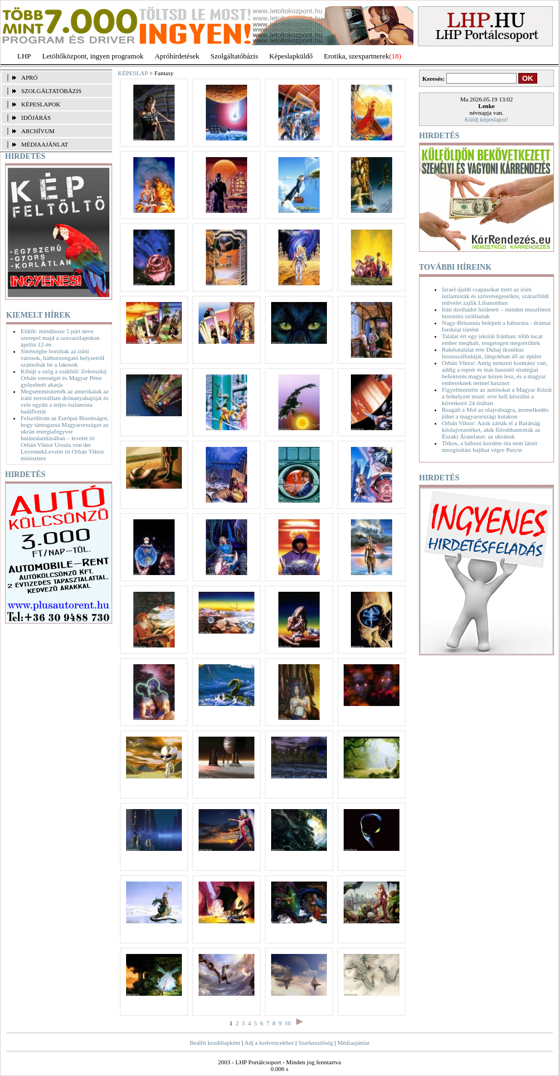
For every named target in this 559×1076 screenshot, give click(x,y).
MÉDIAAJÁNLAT (44, 144)
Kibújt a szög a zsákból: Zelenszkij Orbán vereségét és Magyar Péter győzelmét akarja (64, 378)
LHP (24, 56)
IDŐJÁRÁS (36, 117)
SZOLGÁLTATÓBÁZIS (51, 90)
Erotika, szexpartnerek (356, 56)
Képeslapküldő (291, 56)
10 (288, 1023)
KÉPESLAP (133, 73)
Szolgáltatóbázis (234, 56)
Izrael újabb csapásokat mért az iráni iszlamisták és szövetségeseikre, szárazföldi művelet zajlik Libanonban (495, 296)
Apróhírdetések (177, 56)
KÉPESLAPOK (40, 104)
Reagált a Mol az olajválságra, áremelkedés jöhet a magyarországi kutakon (495, 413)
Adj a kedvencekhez (269, 1042)
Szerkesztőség (315, 1042)
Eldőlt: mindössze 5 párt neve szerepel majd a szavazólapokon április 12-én (60, 338)
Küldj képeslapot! (487, 119)
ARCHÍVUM (38, 131)
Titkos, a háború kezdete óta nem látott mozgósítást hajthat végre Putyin (489, 446)
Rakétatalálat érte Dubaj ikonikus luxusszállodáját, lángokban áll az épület (491, 352)
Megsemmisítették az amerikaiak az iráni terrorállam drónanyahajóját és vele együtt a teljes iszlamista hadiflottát (65, 401)
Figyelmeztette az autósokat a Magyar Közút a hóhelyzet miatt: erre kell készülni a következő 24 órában (497, 396)
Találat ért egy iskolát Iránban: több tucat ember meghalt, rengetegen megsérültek (492, 339)
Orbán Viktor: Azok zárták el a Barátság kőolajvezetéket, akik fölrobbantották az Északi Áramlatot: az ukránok (491, 430)
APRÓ (29, 77)
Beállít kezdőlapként (215, 1042)
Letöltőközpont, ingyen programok (93, 56)
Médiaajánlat (353, 1042)
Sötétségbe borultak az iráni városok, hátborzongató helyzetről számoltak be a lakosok (62, 358)
